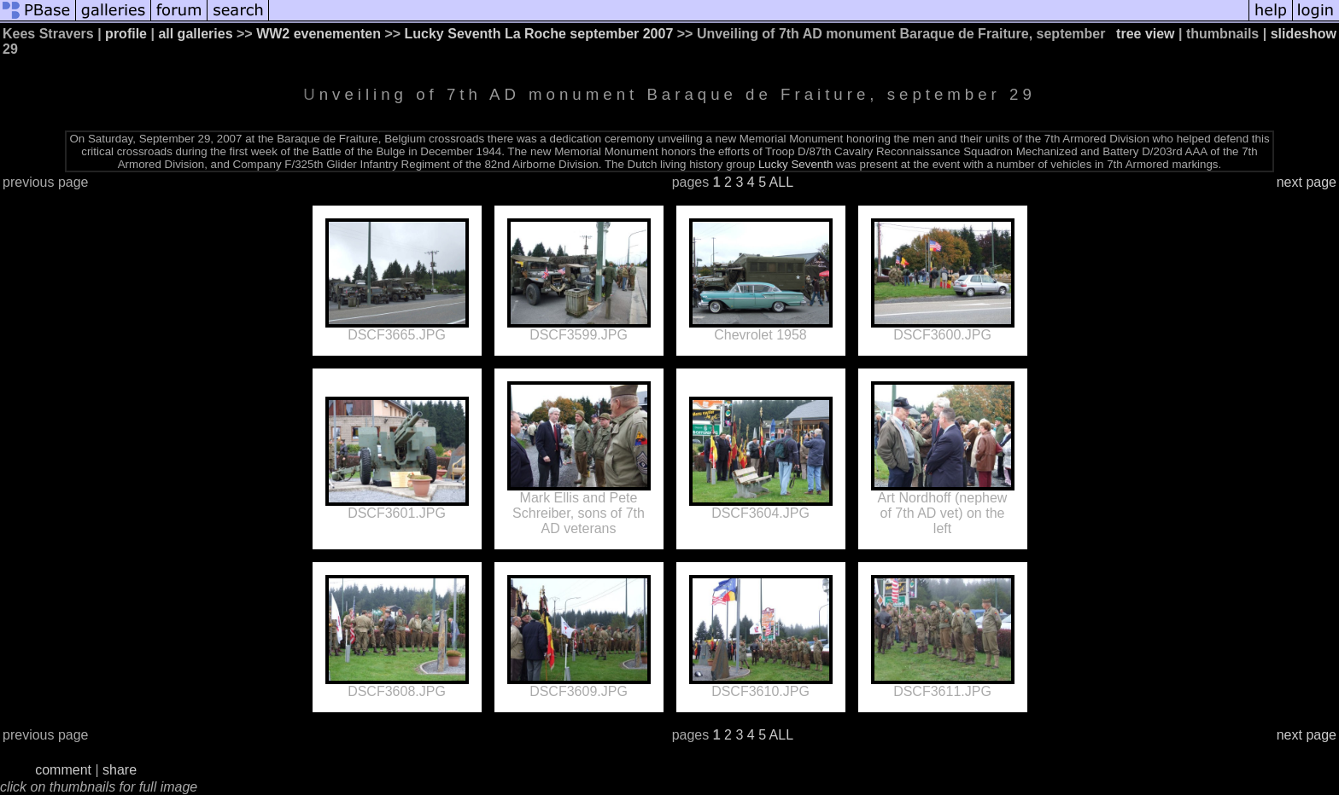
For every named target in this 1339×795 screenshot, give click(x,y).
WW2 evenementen (318, 33)
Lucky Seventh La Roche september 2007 (539, 33)
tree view (1145, 33)
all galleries (195, 33)
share (119, 770)
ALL (781, 182)
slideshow (1303, 33)
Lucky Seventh (795, 164)
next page (1306, 182)
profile (126, 33)
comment (63, 770)
